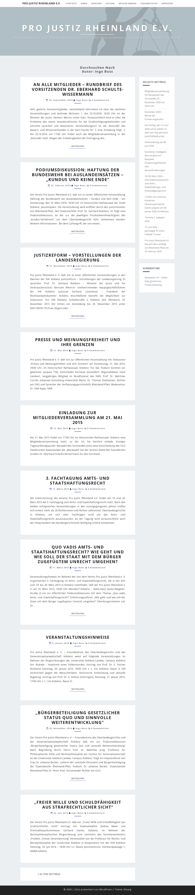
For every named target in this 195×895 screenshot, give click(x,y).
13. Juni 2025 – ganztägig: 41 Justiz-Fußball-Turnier (155, 231)
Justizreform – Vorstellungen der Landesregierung (77, 257)
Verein (84, 3)
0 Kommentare (100, 100)
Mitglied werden (127, 3)
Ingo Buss (82, 100)
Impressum (167, 3)
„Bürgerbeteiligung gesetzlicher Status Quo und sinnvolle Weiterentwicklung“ (77, 717)
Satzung (110, 3)
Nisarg (127, 889)
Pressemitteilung (153, 284)
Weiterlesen (78, 146)
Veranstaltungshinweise (78, 637)
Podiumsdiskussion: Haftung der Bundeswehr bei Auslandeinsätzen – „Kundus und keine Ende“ (77, 174)
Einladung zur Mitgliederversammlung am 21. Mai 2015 (77, 417)
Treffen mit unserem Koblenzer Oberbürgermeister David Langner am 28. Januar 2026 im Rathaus (157, 204)
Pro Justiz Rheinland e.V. (41, 3)
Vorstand (96, 3)
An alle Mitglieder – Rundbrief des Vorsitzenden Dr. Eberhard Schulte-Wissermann (78, 89)
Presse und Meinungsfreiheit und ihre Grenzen (77, 342)
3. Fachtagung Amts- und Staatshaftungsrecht (78, 480)
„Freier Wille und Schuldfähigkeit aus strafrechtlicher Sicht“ (77, 804)
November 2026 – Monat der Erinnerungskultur (154, 115)
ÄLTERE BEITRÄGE (49, 874)
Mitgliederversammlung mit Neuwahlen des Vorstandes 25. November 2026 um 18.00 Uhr (157, 98)
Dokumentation (148, 3)
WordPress (105, 889)
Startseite (71, 3)
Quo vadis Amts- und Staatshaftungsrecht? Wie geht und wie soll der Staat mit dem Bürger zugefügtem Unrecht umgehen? (77, 554)
